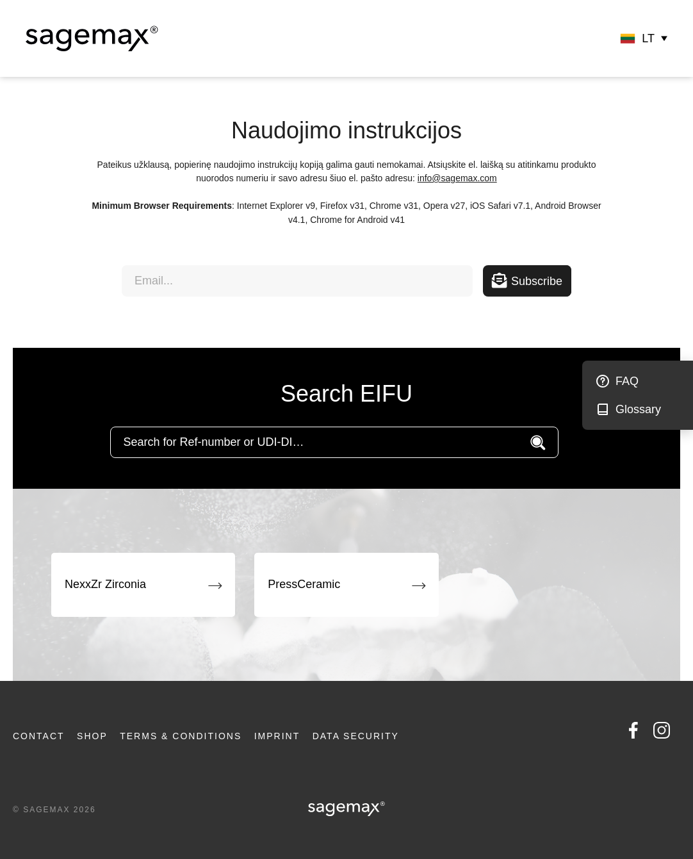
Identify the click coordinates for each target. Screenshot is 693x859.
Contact (39, 736)
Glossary (638, 409)
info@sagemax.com (457, 178)
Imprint (277, 736)
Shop (92, 736)
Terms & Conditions (180, 736)
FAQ (627, 381)
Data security (356, 736)
